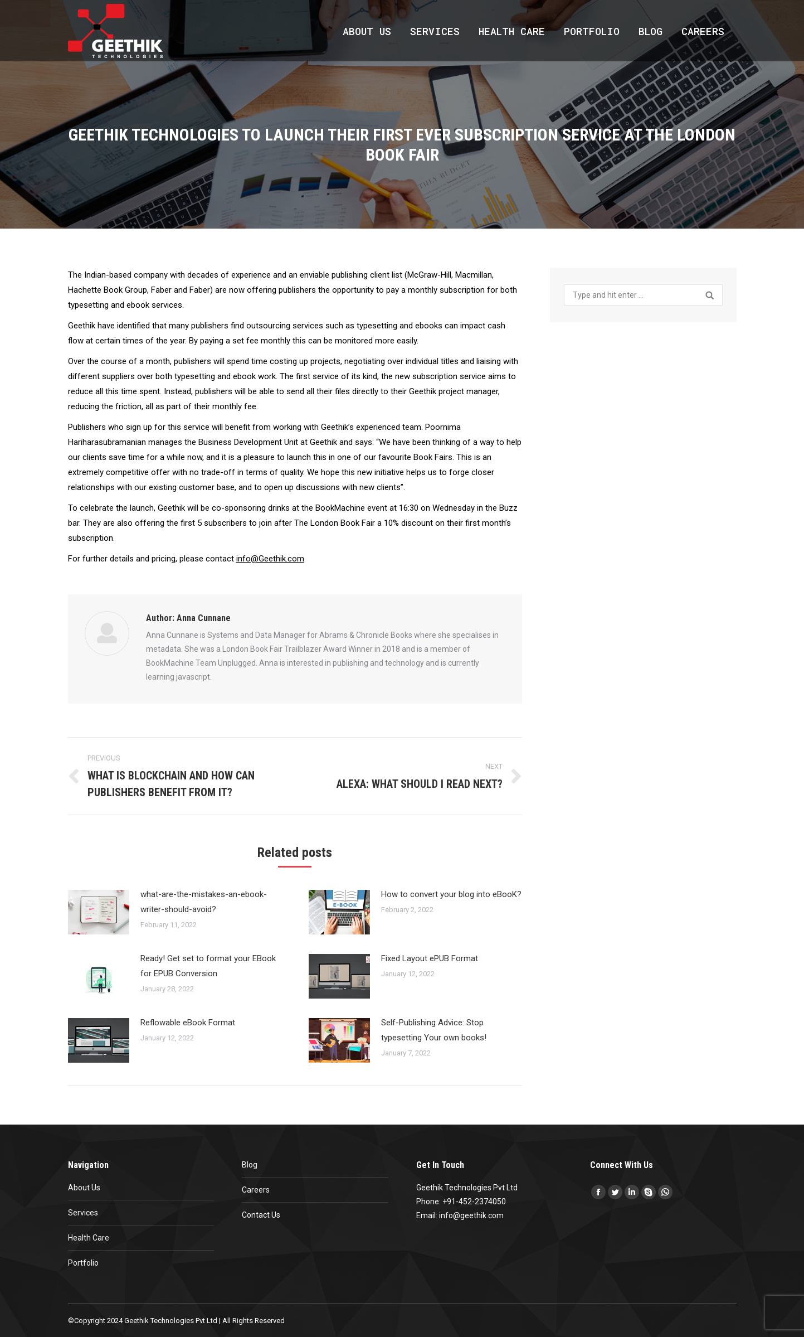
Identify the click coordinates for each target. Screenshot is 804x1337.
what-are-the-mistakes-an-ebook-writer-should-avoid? (203, 901)
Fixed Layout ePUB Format (429, 958)
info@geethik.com (471, 1215)
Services (83, 1212)
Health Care (88, 1237)
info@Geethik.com (270, 559)
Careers (256, 1189)
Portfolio (83, 1262)
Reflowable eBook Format (187, 1023)
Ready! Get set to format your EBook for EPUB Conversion (208, 965)
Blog (249, 1164)
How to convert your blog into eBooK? (451, 894)
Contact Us (261, 1214)
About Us (84, 1187)
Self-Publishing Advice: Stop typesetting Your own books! (433, 1030)
